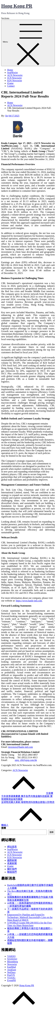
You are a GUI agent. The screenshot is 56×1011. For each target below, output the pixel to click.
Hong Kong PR (16, 5)
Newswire (12, 964)
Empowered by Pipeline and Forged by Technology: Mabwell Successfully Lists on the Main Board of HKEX (30, 917)
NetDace (11, 972)
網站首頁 (12, 846)
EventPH (11, 980)
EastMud (11, 967)
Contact (11, 86)
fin (6, 115)
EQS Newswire (14, 80)
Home (10, 70)
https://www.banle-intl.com (29, 600)
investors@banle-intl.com (20, 747)
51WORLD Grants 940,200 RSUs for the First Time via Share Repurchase (29, 924)
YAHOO (11, 956)
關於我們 (12, 869)
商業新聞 (12, 863)
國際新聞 (12, 860)
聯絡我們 (12, 872)
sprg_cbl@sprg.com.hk (26, 760)
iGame (10, 83)
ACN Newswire (15, 75)
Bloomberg (12, 961)
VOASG (11, 977)
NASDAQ (12, 959)
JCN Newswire (14, 78)
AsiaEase (11, 969)
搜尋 (3, 828)
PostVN (11, 975)
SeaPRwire (12, 72)
